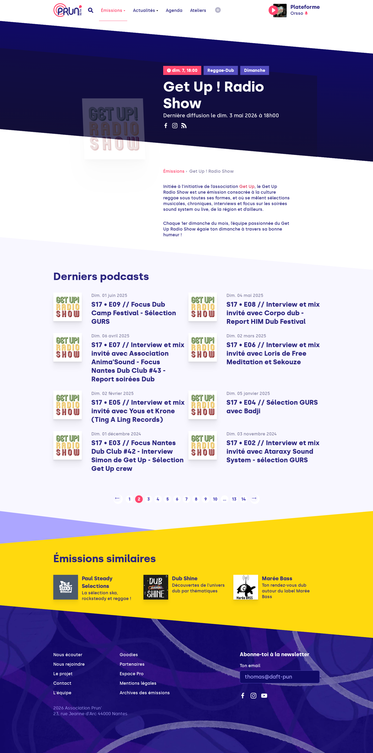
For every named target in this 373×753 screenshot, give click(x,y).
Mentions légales (138, 681)
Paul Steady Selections (97, 581)
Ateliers (198, 10)
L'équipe (62, 691)
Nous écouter (67, 653)
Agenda (174, 10)
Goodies (129, 653)
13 (234, 498)
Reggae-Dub (220, 70)
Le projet (63, 672)
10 (215, 498)
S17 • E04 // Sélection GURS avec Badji (272, 407)
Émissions (113, 10)
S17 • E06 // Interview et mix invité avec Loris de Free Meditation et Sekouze (273, 353)
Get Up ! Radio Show (211, 171)
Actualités (145, 10)
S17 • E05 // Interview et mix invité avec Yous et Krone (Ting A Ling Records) (138, 411)
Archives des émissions (145, 691)
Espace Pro (132, 672)
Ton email (250, 664)
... (224, 498)
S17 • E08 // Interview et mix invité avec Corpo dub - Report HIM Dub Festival (273, 312)
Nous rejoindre (69, 662)
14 (243, 498)
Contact (62, 681)
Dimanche (254, 70)
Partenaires (132, 662)
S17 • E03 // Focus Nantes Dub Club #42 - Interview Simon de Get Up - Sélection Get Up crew (137, 455)
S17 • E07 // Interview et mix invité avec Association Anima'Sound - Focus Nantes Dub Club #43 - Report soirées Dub (137, 362)
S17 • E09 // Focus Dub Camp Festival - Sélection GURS (133, 312)
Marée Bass (277, 577)
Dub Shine (184, 577)
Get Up (247, 186)
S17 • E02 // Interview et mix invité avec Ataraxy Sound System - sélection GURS (272, 451)
